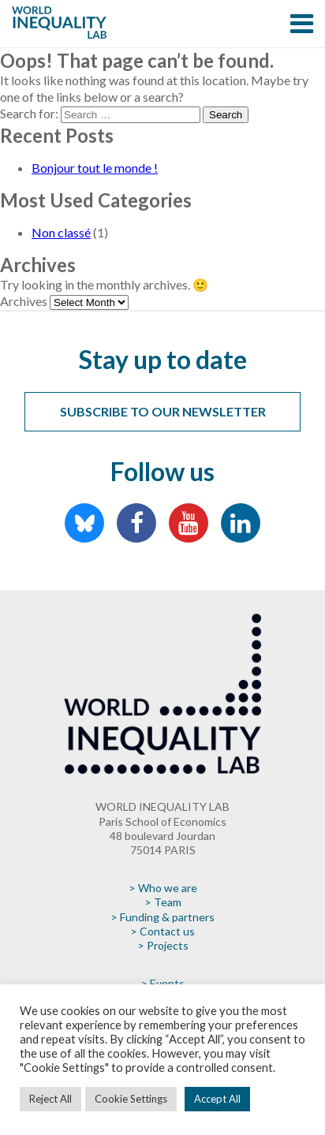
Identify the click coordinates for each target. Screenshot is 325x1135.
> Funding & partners (162, 917)
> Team (162, 902)
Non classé (61, 232)
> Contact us (162, 931)
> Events (162, 983)
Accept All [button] (217, 1098)
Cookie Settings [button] (131, 1098)
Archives (23, 300)
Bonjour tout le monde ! (95, 167)
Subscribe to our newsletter (163, 411)
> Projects (163, 945)
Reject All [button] (50, 1098)
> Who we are (163, 887)
